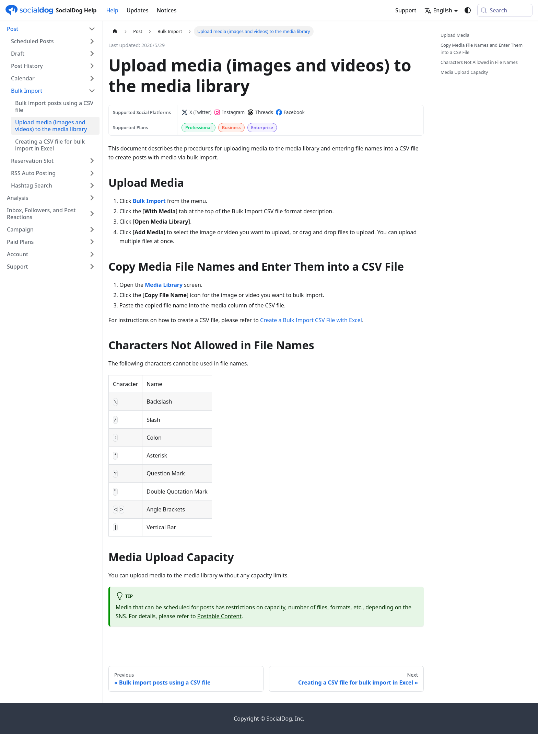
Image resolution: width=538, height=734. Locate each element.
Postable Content (219, 616)
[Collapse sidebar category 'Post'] (92, 28)
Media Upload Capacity (464, 72)
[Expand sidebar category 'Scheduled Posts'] (92, 41)
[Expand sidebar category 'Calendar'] (92, 78)
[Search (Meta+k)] (505, 10)
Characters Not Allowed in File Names (479, 62)
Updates (138, 10)
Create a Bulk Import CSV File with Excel (311, 320)
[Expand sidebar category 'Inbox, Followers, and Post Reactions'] (92, 214)
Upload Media (455, 35)
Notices (166, 10)
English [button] (438, 10)
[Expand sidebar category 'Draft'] (92, 53)
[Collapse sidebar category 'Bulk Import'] (92, 90)
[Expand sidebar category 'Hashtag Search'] (92, 185)
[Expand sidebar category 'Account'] (92, 254)
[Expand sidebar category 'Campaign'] (92, 229)
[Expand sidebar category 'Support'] (92, 266)
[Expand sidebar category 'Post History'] (92, 65)
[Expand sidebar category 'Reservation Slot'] (92, 160)
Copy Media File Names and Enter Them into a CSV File (482, 48)
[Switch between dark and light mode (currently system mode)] (467, 10)
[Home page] (114, 31)
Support (405, 10)
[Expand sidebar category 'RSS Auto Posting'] (92, 173)
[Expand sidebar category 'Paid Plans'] (92, 241)
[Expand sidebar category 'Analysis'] (92, 197)
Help (112, 10)
